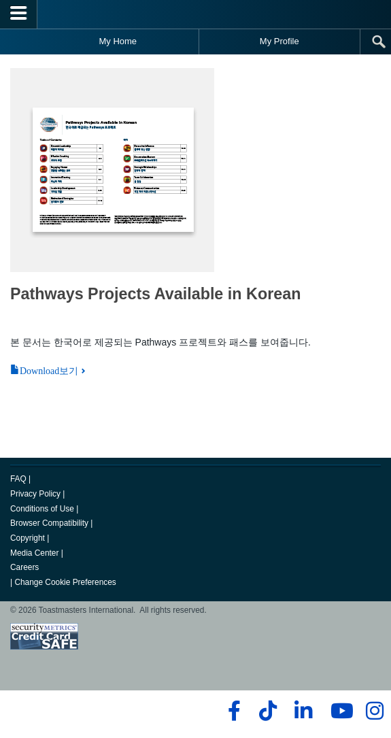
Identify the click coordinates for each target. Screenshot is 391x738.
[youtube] (339, 711)
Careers (24, 567)
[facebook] (232, 711)
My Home (118, 41)
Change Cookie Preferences (65, 582)
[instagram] (374, 711)
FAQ (18, 479)
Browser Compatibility (49, 523)
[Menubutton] (18, 14)
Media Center (34, 553)
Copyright (27, 538)
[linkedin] (303, 711)
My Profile (279, 41)
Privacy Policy (35, 494)
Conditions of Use (42, 509)
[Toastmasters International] (196, 14)
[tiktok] (267, 711)
